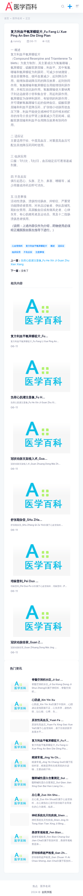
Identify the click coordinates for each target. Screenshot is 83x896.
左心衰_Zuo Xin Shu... (46, 795)
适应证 (61, 246)
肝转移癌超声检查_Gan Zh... (49, 852)
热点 (35, 886)
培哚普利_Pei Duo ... (24, 581)
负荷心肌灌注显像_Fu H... (28, 397)
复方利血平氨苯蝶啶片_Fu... (29, 336)
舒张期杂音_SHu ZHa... (26, 519)
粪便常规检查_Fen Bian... (47, 832)
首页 (6, 18)
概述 (52, 246)
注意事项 (40, 252)
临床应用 (16, 252)
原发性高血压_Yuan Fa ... (47, 720)
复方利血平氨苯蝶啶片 (36, 246)
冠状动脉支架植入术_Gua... (29, 458)
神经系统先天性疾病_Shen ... (50, 815)
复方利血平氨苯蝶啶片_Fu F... (50, 740)
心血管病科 (17, 246)
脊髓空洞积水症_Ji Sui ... (47, 679)
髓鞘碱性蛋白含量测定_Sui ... (50, 778)
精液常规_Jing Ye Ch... (46, 757)
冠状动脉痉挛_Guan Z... (27, 642)
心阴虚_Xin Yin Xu (43, 700)
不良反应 (28, 252)
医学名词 (17, 18)
